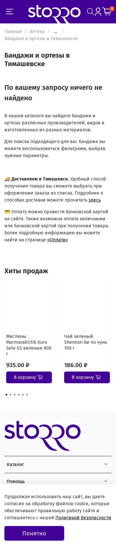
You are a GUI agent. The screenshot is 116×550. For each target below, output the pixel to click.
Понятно (34, 533)
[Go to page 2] (10, 395)
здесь (94, 200)
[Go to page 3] (15, 395)
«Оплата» (57, 240)
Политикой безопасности (83, 517)
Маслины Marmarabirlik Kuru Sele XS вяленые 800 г (29, 345)
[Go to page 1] (6, 395)
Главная (13, 31)
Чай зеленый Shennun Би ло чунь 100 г (85, 342)
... (55, 31)
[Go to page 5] (23, 395)
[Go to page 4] (19, 395)
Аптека (37, 31)
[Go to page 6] (27, 395)
